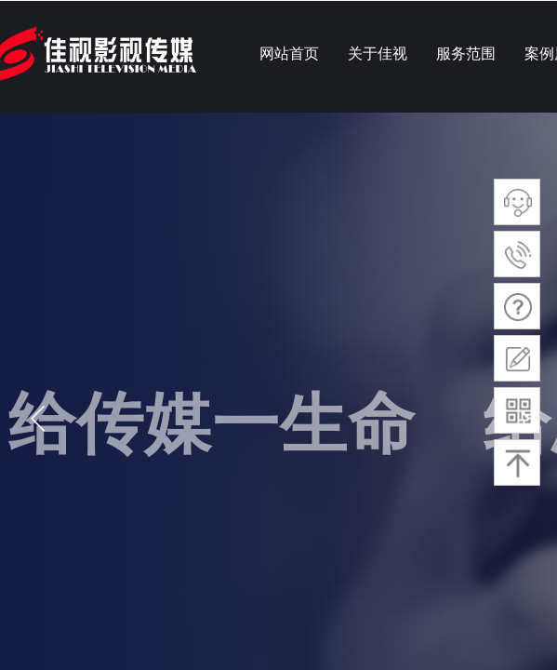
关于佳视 (377, 53)
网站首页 (289, 53)
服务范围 (466, 53)
